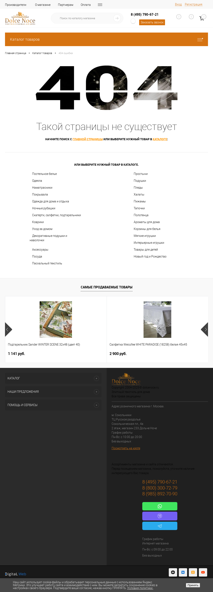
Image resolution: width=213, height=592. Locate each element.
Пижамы (140, 201)
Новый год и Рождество (150, 256)
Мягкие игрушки (145, 235)
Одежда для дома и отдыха (50, 201)
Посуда (37, 256)
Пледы (138, 187)
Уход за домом (42, 229)
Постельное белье (44, 173)
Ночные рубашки (43, 208)
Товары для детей (146, 249)
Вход (178, 4)
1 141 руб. (16, 353)
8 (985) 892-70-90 (159, 493)
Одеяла (37, 180)
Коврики (38, 222)
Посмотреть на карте (126, 448)
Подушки (140, 180)
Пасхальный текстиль (47, 263)
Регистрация (193, 4)
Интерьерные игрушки (149, 242)
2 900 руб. (84, 353)
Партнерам (65, 4)
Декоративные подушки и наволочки (48, 238)
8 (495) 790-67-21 (145, 14)
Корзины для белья (147, 229)
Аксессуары (40, 249)
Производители (15, 4)
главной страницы (88, 139)
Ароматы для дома (147, 222)
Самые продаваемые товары (106, 287)
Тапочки (139, 208)
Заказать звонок (152, 22)
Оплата (86, 4)
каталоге (160, 139)
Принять (193, 585)
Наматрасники (42, 187)
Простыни (141, 173)
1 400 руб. (151, 353)
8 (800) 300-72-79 (159, 488)
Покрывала (40, 194)
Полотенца (141, 215)
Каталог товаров (106, 39)
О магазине (42, 4)
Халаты (139, 194)
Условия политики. (140, 588)
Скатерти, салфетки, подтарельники (56, 215)
